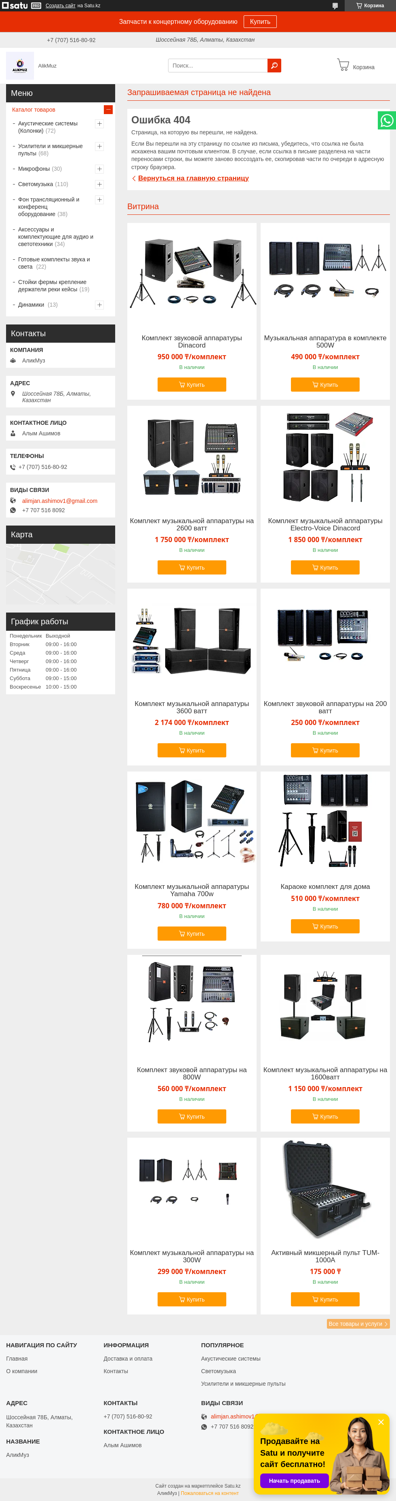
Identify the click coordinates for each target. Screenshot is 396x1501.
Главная (16, 1358)
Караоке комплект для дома (325, 886)
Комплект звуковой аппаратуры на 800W (192, 1073)
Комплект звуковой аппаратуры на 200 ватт (325, 707)
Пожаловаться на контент (210, 1493)
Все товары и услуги (355, 1324)
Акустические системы (231, 1358)
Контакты (115, 1371)
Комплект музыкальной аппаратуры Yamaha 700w (192, 890)
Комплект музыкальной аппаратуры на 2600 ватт (192, 524)
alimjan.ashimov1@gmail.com (59, 501)
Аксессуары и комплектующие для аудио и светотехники (55, 236)
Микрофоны (34, 168)
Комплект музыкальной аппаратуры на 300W (192, 1256)
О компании (21, 1371)
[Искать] (274, 65)
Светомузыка (35, 184)
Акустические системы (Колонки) (48, 127)
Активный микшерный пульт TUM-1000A (325, 1256)
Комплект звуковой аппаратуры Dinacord (192, 342)
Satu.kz (232, 1486)
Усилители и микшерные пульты (50, 150)
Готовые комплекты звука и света (54, 263)
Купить (260, 21)
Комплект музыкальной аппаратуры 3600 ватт (192, 707)
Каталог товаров (33, 109)
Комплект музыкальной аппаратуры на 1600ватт (325, 1073)
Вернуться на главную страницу (193, 178)
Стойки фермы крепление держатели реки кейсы (52, 286)
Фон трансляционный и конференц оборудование (48, 206)
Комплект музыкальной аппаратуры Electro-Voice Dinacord (325, 524)
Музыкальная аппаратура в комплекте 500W (325, 342)
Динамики (32, 304)
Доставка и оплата (127, 1358)
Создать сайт (61, 5)
